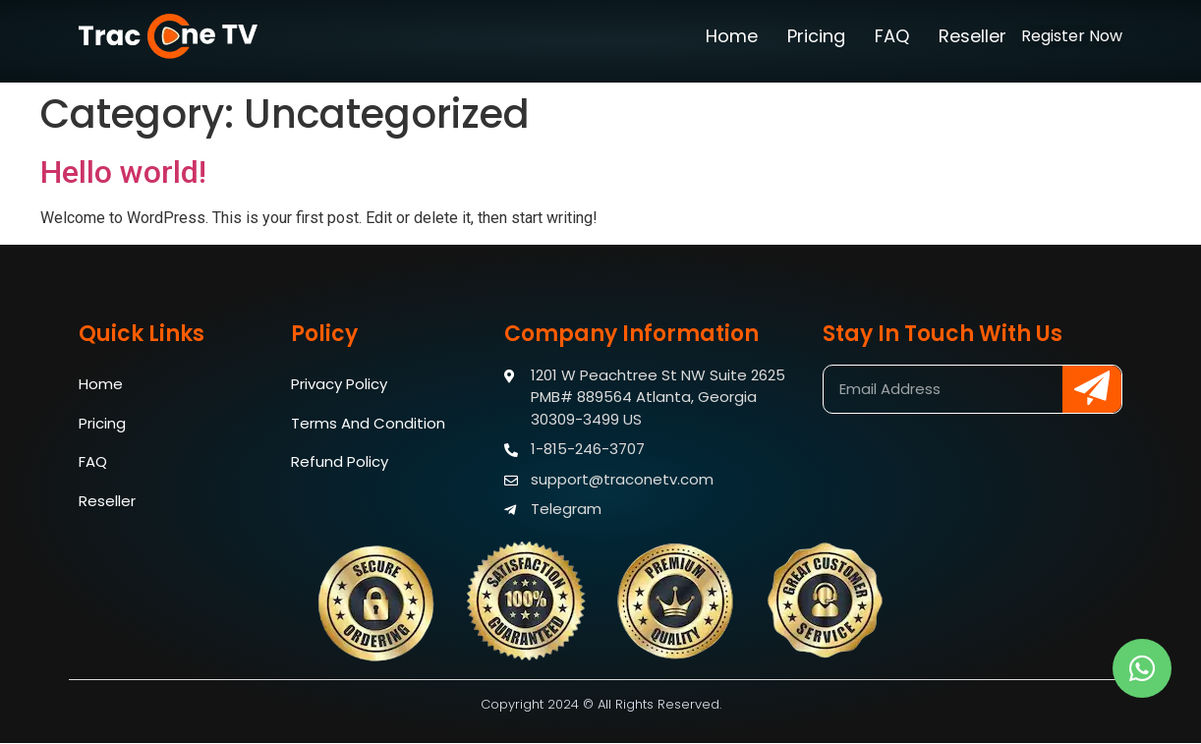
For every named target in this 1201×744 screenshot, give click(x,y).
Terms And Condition (368, 423)
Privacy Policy (339, 383)
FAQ (892, 36)
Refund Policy (339, 462)
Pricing (816, 36)
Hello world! (123, 172)
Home (732, 36)
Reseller (972, 36)
